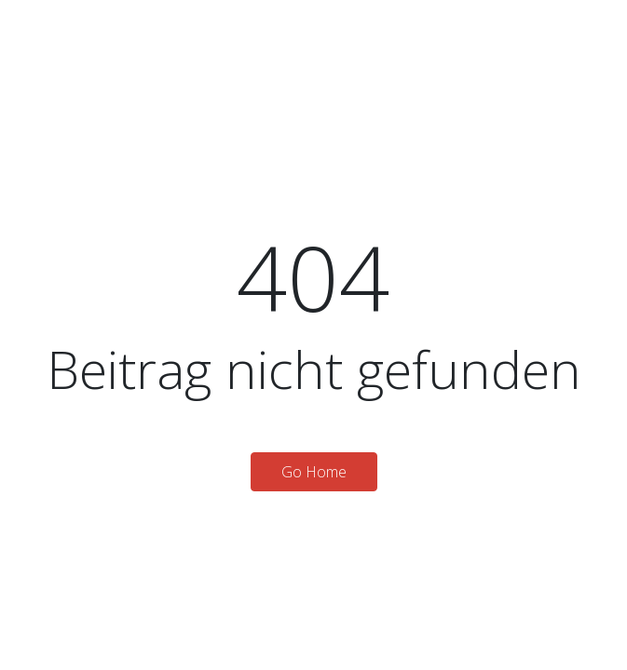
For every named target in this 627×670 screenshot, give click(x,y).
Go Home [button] (314, 472)
